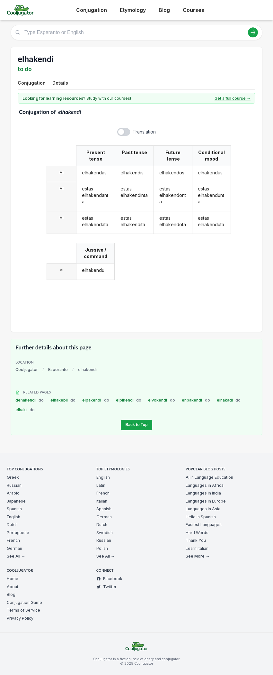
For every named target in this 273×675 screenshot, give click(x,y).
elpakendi (95, 400)
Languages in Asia (203, 508)
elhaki (25, 409)
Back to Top (136, 424)
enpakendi (196, 400)
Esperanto (58, 369)
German (14, 548)
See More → (197, 556)
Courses (193, 10)
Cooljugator (26, 369)
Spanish (14, 508)
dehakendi (29, 400)
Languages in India (203, 493)
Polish (102, 548)
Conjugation (91, 10)
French (13, 540)
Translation (144, 131)
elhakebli (63, 400)
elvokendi (161, 400)
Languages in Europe (206, 501)
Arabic (13, 493)
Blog (164, 10)
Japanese (16, 501)
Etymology (133, 10)
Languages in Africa (205, 485)
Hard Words (197, 532)
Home (12, 578)
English (13, 516)
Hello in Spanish (201, 516)
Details (60, 83)
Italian (101, 501)
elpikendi (129, 400)
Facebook (109, 578)
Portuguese (18, 532)
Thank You (196, 540)
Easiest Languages (204, 524)
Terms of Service (23, 610)
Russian (14, 485)
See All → (16, 556)
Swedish (104, 532)
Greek (13, 477)
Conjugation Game (24, 602)
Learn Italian (197, 548)
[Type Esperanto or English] (136, 32)
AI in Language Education (209, 477)
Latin (100, 485)
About (12, 586)
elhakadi (229, 400)
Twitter (106, 586)
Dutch (12, 524)
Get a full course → (233, 98)
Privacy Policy (20, 618)
